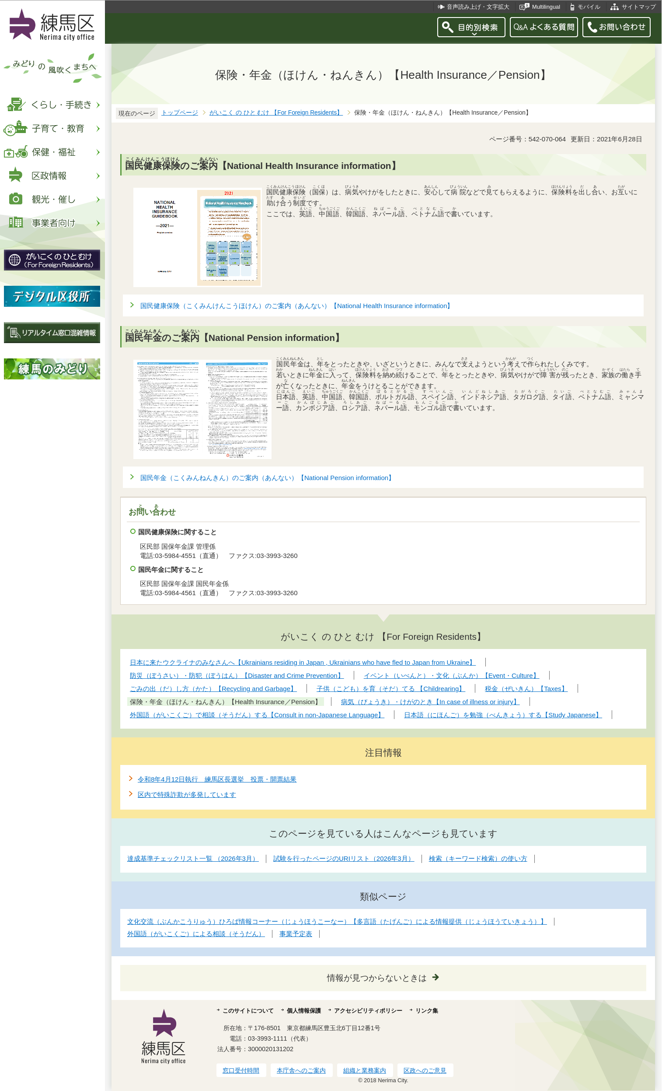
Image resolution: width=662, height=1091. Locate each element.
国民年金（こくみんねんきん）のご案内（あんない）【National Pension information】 (267, 477)
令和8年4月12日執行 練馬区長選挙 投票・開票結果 (217, 779)
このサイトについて (248, 1010)
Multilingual (546, 7)
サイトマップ (639, 7)
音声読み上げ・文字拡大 (478, 7)
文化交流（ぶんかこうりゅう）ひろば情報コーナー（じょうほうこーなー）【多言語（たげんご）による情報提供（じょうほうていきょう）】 (337, 921)
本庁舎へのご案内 (301, 1070)
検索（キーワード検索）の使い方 (478, 858)
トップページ (179, 112)
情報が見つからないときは (377, 977)
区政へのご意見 (425, 1070)
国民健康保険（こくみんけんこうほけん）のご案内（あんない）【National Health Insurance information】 (297, 305)
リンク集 (426, 1010)
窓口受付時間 (241, 1070)
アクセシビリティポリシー (368, 1010)
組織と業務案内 (364, 1070)
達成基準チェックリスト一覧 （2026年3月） (193, 858)
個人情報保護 (304, 1010)
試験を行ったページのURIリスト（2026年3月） (344, 858)
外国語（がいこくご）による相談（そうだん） (196, 933)
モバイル (589, 7)
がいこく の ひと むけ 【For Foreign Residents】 (276, 112)
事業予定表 (295, 933)
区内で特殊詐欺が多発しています (187, 794)
